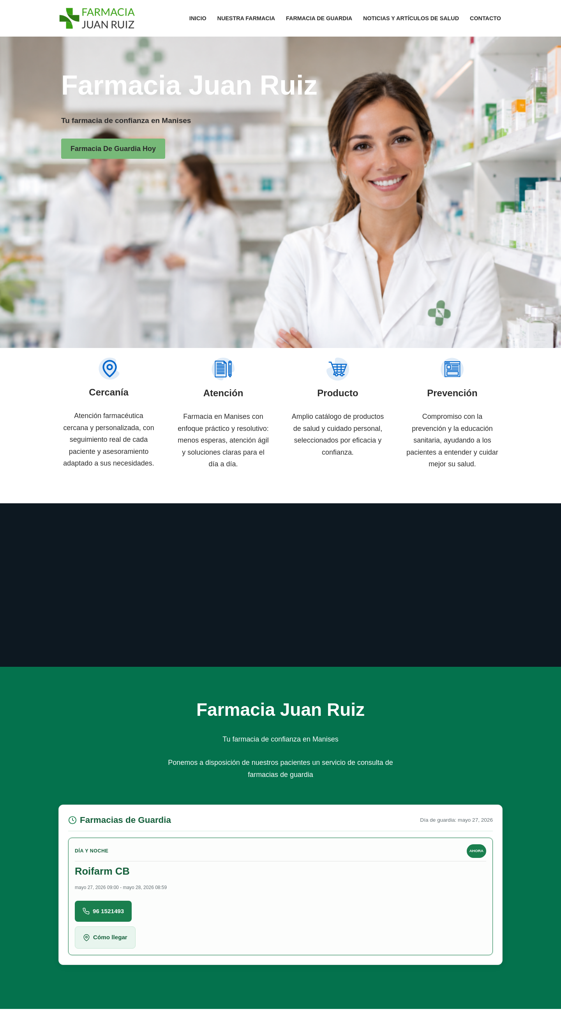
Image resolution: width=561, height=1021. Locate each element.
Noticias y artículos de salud (411, 18)
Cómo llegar (105, 938)
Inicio (196, 18)
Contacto (485, 18)
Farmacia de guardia (318, 18)
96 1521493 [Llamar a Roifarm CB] (103, 911)
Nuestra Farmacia (245, 18)
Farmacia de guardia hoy (113, 149)
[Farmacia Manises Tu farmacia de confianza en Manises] (97, 18)
